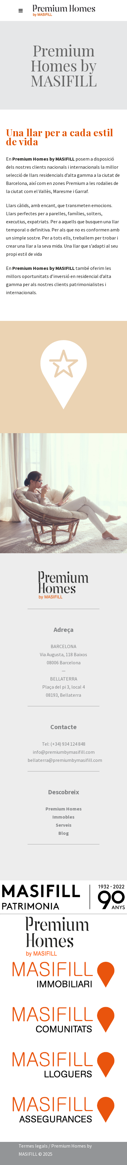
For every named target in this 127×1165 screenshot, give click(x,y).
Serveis (64, 825)
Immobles (63, 817)
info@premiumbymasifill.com (64, 752)
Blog (63, 833)
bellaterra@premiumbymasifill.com (65, 760)
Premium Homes (64, 809)
